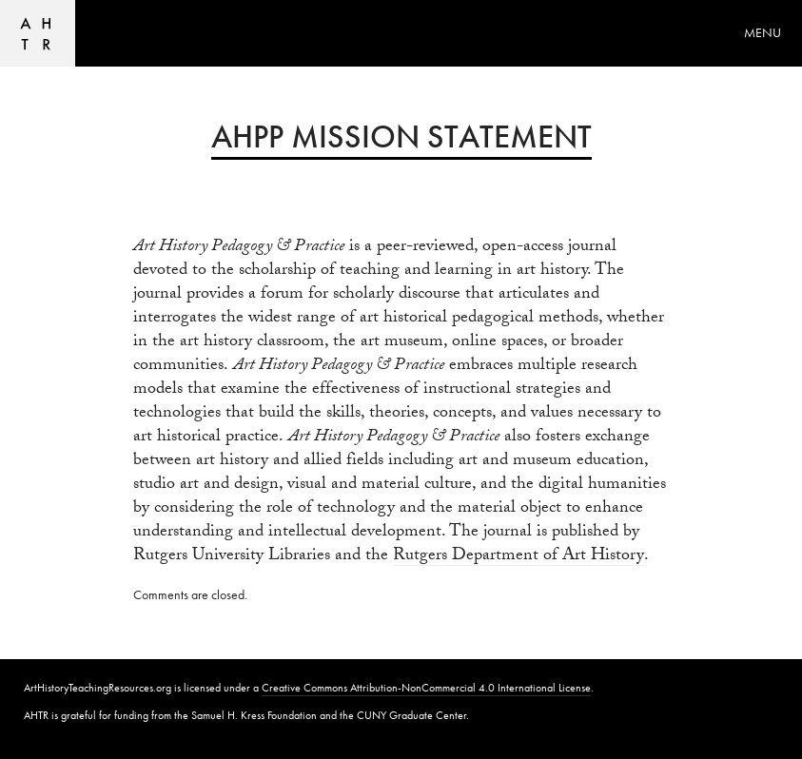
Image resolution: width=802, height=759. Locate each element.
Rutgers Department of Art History (518, 558)
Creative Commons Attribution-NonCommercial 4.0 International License (426, 687)
